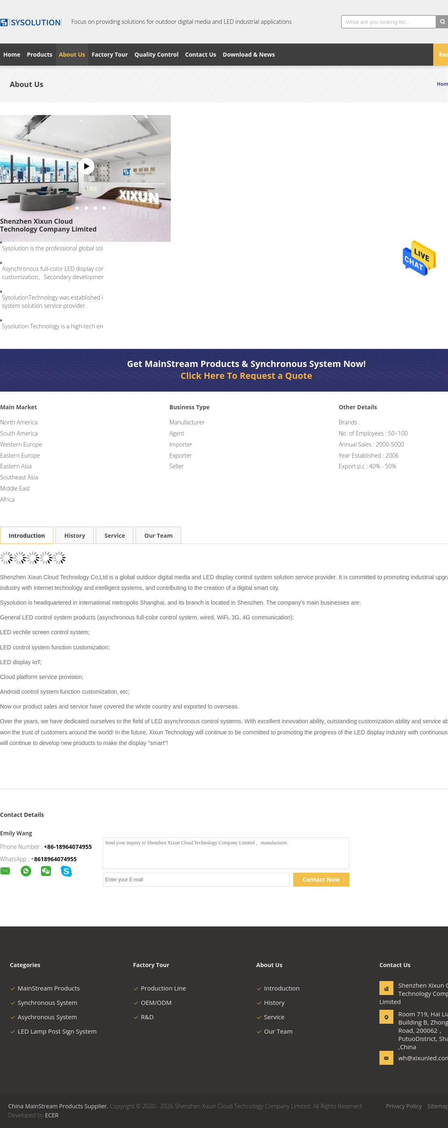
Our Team (158, 535)
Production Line (159, 988)
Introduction (27, 535)
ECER (51, 1115)
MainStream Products (45, 988)
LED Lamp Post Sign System (53, 1031)
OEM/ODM (152, 1002)
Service (114, 535)
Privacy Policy (404, 1106)
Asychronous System (43, 1017)
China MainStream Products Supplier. (59, 1106)
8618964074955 (55, 859)
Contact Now (321, 879)
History (74, 535)
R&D (143, 1017)
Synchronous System (44, 1002)
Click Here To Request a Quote (246, 375)
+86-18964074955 (68, 847)
